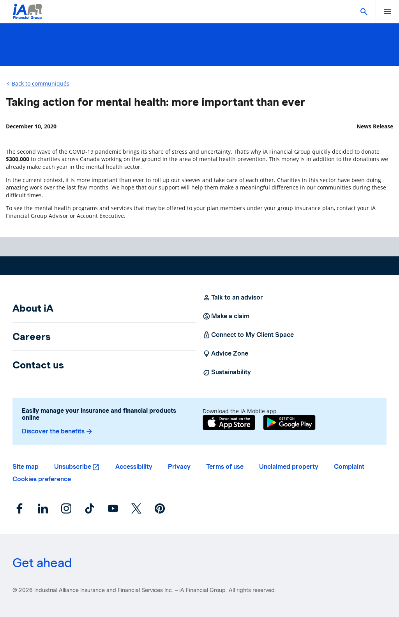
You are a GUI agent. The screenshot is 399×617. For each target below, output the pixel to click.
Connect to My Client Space (248, 335)
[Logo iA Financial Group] (27, 16)
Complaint (349, 466)
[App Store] (229, 423)
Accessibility (133, 466)
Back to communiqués (40, 83)
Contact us (38, 364)
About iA (32, 308)
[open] (387, 11)
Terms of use (225, 466)
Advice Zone (225, 354)
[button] (364, 11)
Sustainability (227, 372)
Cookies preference (41, 479)
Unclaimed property (288, 466)
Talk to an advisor (233, 297)
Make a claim (226, 316)
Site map (25, 466)
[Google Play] (289, 423)
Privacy (179, 466)
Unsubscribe (72, 466)
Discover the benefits (57, 431)
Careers (31, 336)
